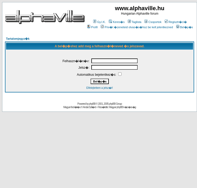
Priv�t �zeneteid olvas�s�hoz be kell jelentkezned (137, 27)
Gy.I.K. (99, 22)
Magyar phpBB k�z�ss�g (122, 107)
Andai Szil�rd (89, 107)
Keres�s (116, 22)
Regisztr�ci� (176, 22)
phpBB (92, 103)
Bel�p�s (184, 27)
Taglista (134, 22)
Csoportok (152, 22)
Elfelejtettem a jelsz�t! (99, 87)
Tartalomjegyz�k (17, 38)
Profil (92, 27)
